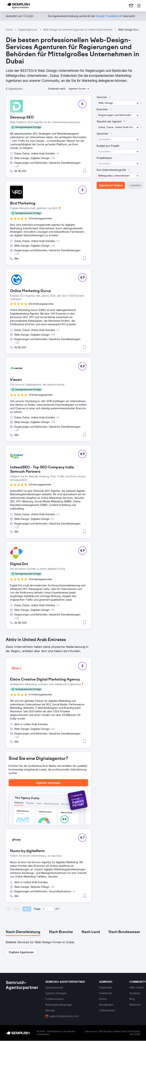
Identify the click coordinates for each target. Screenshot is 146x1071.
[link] (131, 5)
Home (9, 29)
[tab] (23, 932)
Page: (37, 908)
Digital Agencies (27, 29)
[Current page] (48, 909)
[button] (79, 88)
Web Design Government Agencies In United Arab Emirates (77, 29)
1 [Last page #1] (58, 908)
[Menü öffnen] (139, 5)
